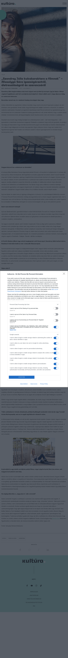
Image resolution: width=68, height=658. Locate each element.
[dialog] (34, 329)
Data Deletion (24, 384)
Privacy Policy (44, 384)
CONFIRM (22, 377)
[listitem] (34, 304)
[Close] (64, 274)
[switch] (56, 308)
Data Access (33, 384)
